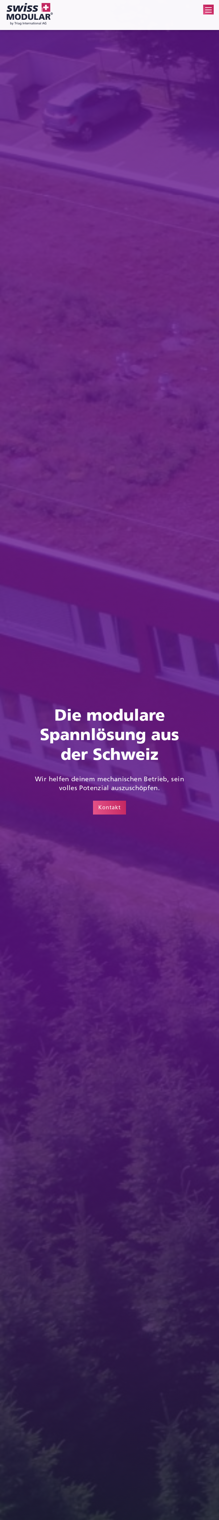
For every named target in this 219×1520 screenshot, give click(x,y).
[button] (208, 10)
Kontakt (109, 807)
